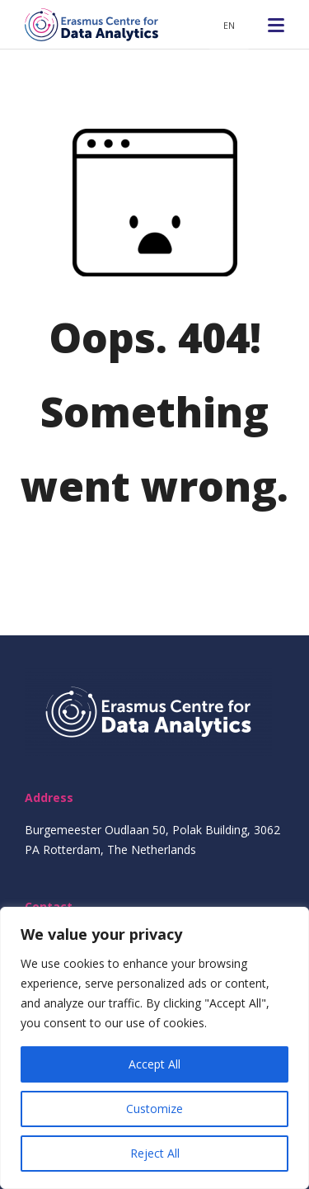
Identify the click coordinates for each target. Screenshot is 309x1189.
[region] (154, 1048)
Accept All (154, 1064)
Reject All (155, 1153)
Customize (154, 1108)
